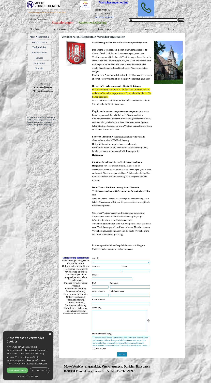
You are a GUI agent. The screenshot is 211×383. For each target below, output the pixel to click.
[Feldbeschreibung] (148, 320)
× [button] (50, 334)
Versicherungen (60, 29)
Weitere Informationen (37, 363)
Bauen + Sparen (104, 29)
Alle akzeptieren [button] (17, 370)
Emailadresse (98, 299)
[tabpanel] (107, 13)
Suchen (180, 20)
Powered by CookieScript (28, 376)
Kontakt (171, 29)
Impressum (149, 29)
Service (127, 29)
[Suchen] (153, 20)
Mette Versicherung (37, 29)
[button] (146, 8)
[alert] (28, 355)
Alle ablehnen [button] (39, 370)
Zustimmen (101, 348)
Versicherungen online (113, 2)
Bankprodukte (82, 29)
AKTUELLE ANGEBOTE (104, 17)
